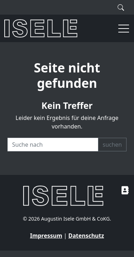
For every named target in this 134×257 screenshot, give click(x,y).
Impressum (46, 236)
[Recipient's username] (52, 144)
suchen (112, 144)
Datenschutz (86, 236)
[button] (120, 28)
